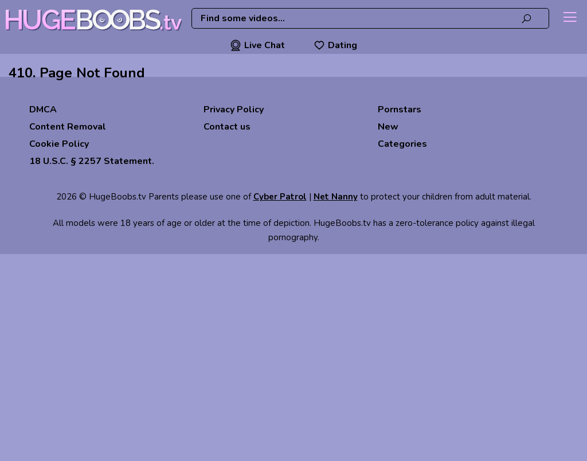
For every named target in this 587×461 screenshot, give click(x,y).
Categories (402, 144)
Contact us (227, 126)
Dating (335, 45)
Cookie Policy (59, 144)
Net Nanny (336, 196)
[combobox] (370, 18)
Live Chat (257, 45)
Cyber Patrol (280, 196)
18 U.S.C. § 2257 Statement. (91, 161)
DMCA (43, 109)
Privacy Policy (234, 109)
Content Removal (67, 126)
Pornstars (399, 109)
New (388, 126)
